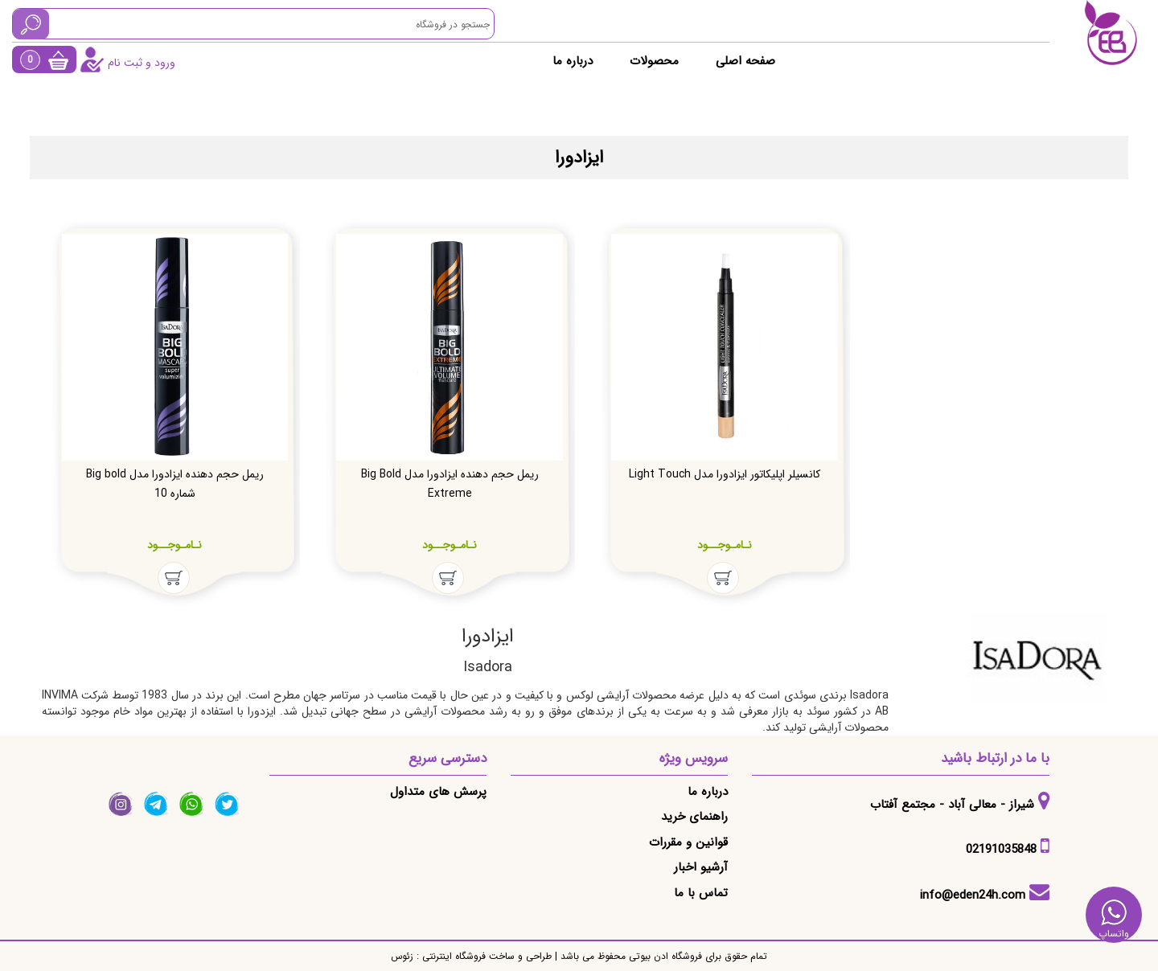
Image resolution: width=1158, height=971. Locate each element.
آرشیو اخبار (701, 867)
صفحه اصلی (745, 61)
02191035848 (1001, 849)
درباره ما (572, 61)
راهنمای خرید (694, 816)
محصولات (654, 61)
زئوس (402, 956)
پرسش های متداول (438, 791)
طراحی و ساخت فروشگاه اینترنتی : (482, 956)
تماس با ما (701, 893)
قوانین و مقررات (688, 842)
